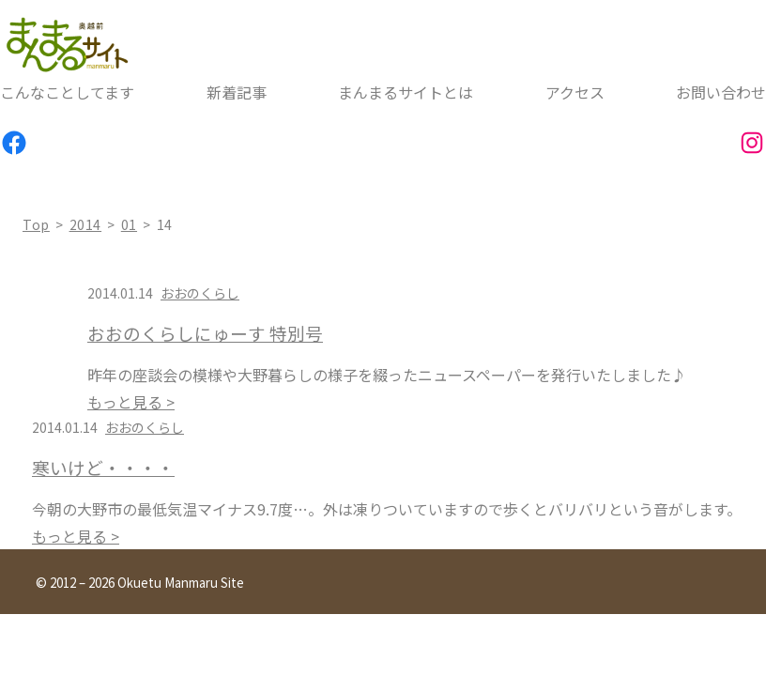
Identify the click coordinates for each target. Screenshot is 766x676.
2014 (85, 224)
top (36, 224)
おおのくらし (200, 293)
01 (129, 224)
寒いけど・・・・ (103, 467)
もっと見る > (131, 402)
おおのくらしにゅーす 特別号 (205, 333)
